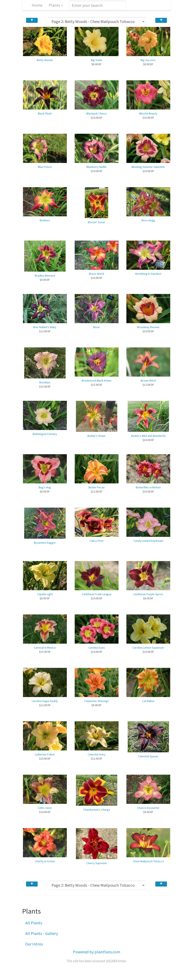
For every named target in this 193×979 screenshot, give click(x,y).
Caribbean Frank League (96, 594)
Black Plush (45, 113)
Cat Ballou (148, 701)
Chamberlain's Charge (96, 810)
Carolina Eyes (96, 647)
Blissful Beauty (148, 113)
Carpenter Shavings (96, 701)
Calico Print (96, 541)
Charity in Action (45, 861)
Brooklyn (44, 382)
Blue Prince (45, 167)
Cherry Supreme (96, 863)
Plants (56, 5)
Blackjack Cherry (96, 113)
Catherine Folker (45, 754)
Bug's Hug (45, 487)
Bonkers (45, 220)
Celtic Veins (45, 808)
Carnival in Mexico (45, 647)
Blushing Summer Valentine (148, 167)
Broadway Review (148, 327)
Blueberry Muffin (96, 167)
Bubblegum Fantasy (45, 434)
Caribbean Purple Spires (148, 594)
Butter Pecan (97, 487)
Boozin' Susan (96, 222)
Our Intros (34, 943)
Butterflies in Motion (148, 487)
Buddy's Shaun (96, 436)
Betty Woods (45, 60)
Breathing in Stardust (148, 274)
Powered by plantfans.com (96, 951)
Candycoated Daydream (148, 541)
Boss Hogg (148, 220)
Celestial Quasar (148, 756)
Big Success (148, 60)
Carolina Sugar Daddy (45, 701)
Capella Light (45, 594)
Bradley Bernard (45, 275)
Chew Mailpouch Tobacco (148, 861)
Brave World (96, 274)
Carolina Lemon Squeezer (148, 647)
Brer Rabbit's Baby (44, 327)
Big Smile (96, 60)
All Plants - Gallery (41, 933)
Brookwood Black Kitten (96, 380)
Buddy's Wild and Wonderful (148, 436)
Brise (96, 327)
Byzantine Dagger (45, 542)
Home (37, 5)
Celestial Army (96, 754)
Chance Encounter (148, 808)
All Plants (33, 922)
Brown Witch (148, 380)
